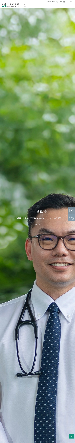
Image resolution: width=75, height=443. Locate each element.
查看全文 (37, 224)
